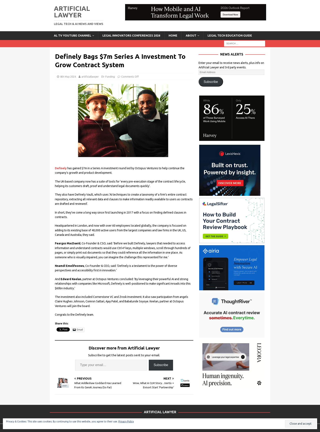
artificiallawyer (90, 76)
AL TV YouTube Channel (72, 35)
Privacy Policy (126, 421)
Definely (61, 168)
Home (173, 35)
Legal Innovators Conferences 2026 (131, 35)
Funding (110, 76)
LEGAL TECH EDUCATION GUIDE (230, 35)
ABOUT (191, 35)
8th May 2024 (68, 76)
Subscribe (161, 365)
